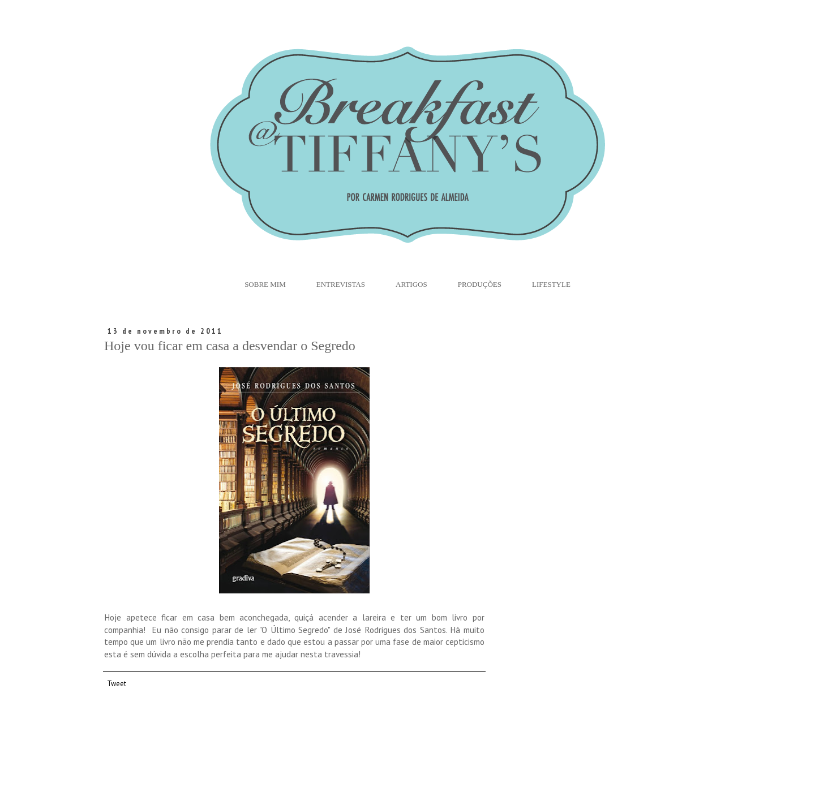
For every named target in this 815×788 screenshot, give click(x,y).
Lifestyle (551, 284)
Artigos (411, 284)
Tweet (116, 683)
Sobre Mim (265, 284)
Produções (479, 284)
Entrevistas (340, 284)
